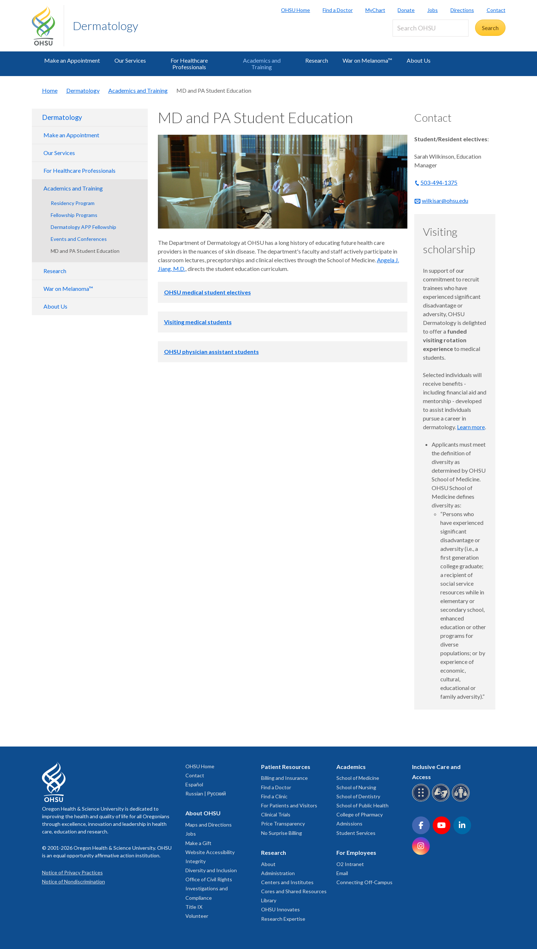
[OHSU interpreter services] (462, 800)
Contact (496, 10)
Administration (278, 873)
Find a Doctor (338, 10)
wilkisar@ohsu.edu (445, 200)
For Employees (356, 852)
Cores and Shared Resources (294, 891)
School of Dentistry (358, 796)
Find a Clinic (274, 796)
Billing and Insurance (284, 778)
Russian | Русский (205, 793)
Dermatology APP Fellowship (83, 227)
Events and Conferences (79, 239)
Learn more (471, 426)
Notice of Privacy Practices (72, 872)
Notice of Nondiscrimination (73, 881)
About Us (419, 60)
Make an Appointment (72, 60)
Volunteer (196, 916)
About (268, 864)
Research (316, 60)
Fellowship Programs (74, 215)
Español (194, 784)
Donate (406, 10)
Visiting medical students (198, 321)
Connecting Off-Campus (364, 882)
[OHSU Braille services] (422, 800)
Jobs (432, 10)
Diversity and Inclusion (211, 870)
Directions (462, 10)
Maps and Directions (208, 825)
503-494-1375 (438, 182)
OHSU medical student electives (207, 292)
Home (50, 90)
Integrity (195, 861)
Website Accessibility (210, 852)
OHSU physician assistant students (211, 351)
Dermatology (105, 25)
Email (342, 873)
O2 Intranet (350, 864)
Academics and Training (262, 63)
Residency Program (73, 203)
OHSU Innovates (280, 909)
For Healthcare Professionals (189, 63)
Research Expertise (283, 919)
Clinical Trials (275, 814)
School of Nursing (356, 787)
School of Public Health (362, 805)
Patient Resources (285, 766)
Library (268, 900)
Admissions (349, 823)
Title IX (193, 907)
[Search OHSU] (431, 28)
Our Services (130, 60)
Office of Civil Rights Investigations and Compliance (208, 888)
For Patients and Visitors (289, 805)
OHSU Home (295, 10)
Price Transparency (283, 823)
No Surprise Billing (281, 833)
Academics (351, 766)
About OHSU (203, 813)
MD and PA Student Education (85, 251)
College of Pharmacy (359, 814)
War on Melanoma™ (367, 60)
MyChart (375, 10)
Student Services (356, 833)
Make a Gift (198, 843)
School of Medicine (357, 778)
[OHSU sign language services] (442, 800)
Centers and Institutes (287, 882)
